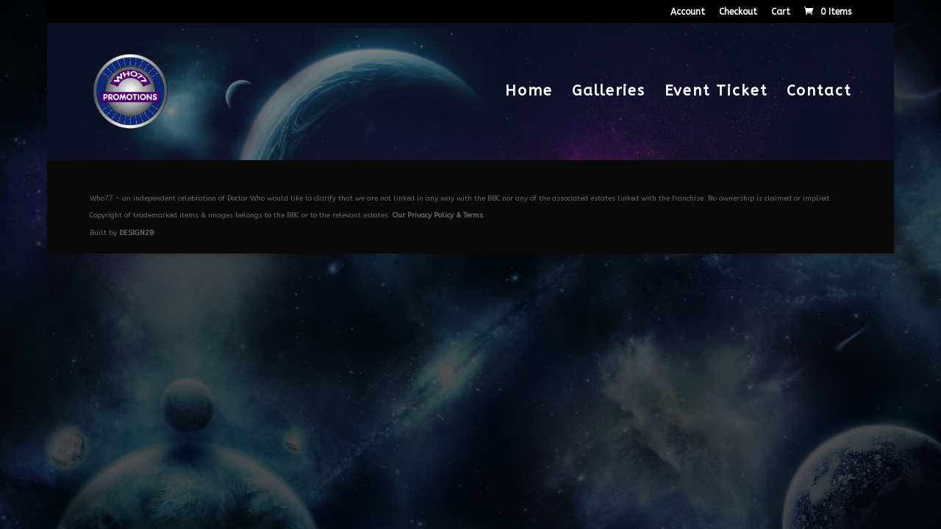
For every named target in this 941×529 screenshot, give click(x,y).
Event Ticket (716, 92)
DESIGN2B (136, 232)
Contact (819, 92)
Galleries (608, 92)
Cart (780, 12)
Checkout (738, 12)
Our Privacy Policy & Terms (438, 215)
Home (529, 92)
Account (687, 12)
